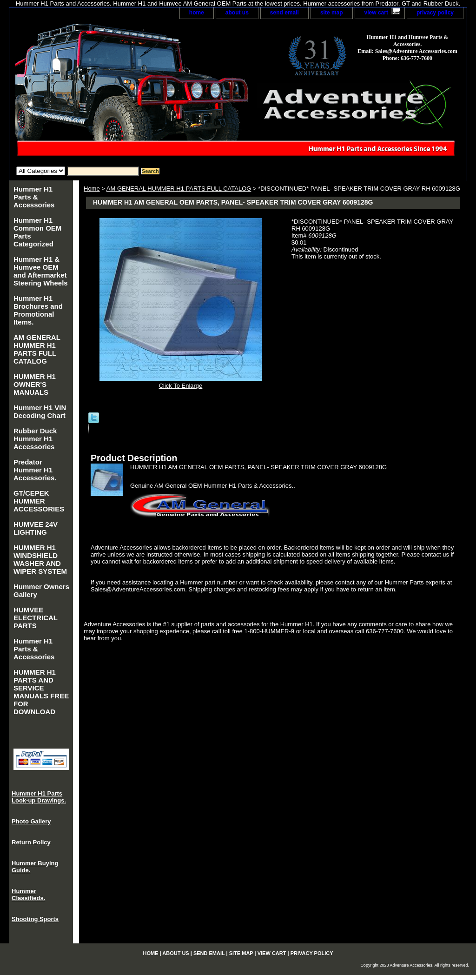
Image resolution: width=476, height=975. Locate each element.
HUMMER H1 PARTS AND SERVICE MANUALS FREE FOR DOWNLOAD (41, 692)
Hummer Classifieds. (28, 895)
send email (284, 12)
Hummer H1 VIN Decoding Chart (39, 411)
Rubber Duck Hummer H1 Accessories (35, 439)
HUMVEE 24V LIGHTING (35, 528)
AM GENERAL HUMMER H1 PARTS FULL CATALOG (178, 188)
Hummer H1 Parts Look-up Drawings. (39, 797)
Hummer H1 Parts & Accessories (33, 197)
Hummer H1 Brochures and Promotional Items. (38, 310)
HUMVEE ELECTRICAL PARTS (35, 618)
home (196, 12)
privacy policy (435, 12)
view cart (376, 12)
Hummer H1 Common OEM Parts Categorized (37, 232)
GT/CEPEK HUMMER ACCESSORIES (38, 501)
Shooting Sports (35, 918)
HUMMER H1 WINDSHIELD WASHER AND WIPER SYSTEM (40, 559)
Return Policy (31, 842)
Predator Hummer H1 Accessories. (35, 470)
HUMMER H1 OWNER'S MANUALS (34, 384)
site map (331, 12)
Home (92, 188)
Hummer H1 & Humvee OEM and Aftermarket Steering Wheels (40, 271)
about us (237, 12)
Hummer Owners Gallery (41, 590)
